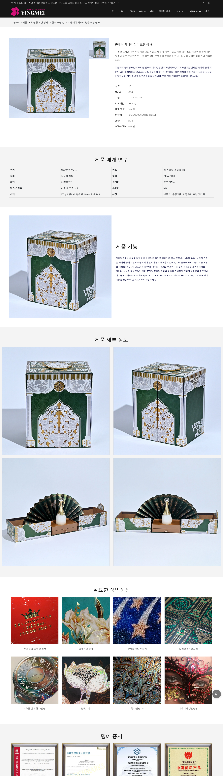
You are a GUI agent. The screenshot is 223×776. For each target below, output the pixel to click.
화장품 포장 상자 (39, 22)
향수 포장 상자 (59, 22)
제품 (25, 22)
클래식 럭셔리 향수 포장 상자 (85, 22)
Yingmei (15, 22)
